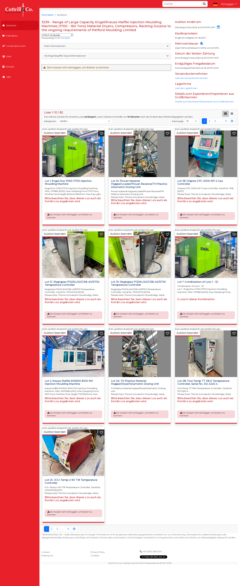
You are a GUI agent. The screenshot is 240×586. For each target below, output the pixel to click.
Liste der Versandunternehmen (191, 78)
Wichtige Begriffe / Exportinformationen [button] (106, 55)
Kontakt (8, 66)
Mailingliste (10, 35)
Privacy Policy (98, 552)
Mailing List (47, 555)
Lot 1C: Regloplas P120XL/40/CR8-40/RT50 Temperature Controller (72, 283)
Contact (45, 552)
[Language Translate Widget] (57, 34)
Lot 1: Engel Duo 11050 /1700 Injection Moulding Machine (68, 183)
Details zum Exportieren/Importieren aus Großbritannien (204, 101)
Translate (62, 38)
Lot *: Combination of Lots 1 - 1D (197, 281)
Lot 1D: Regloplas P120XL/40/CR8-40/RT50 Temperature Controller (138, 283)
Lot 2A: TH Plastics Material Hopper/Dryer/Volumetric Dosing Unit (135, 382)
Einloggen (228, 4)
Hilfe (6, 77)
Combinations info (14, 46)
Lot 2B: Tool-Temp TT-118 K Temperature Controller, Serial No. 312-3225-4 (203, 382)
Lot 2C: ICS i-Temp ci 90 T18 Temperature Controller (71, 481)
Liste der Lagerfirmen (186, 88)
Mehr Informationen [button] (106, 46)
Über (7, 56)
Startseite (9, 25)
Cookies (95, 555)
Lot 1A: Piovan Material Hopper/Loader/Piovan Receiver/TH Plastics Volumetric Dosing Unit (139, 184)
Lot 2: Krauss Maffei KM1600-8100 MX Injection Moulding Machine (69, 382)
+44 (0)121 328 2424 (151, 551)
